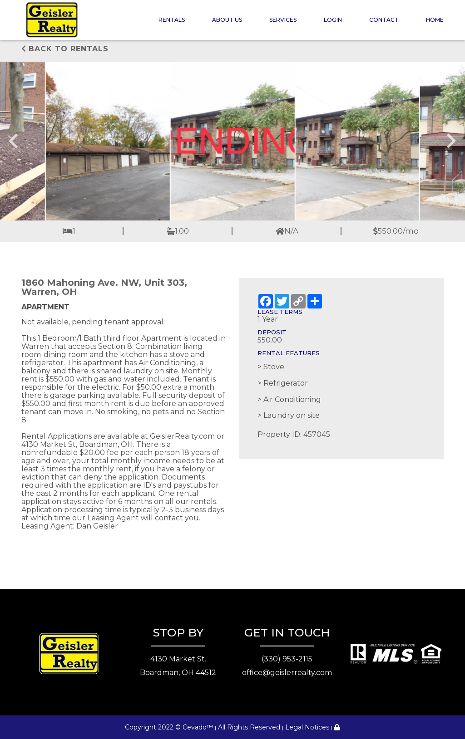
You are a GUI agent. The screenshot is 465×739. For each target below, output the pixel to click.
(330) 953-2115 (287, 659)
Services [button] (283, 19)
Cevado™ (198, 727)
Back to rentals (65, 48)
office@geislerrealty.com (287, 672)
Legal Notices (307, 727)
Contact (384, 19)
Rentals (171, 19)
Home (435, 19)
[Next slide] (450, 141)
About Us (227, 19)
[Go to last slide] (14, 141)
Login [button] (333, 19)
